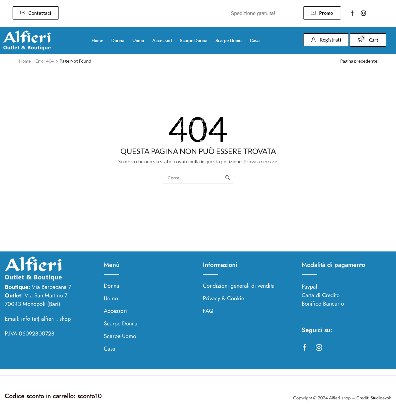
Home (25, 61)
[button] (36, 13)
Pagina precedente (358, 61)
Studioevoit (381, 398)
